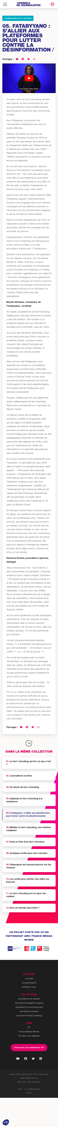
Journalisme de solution (29, 999)
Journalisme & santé (29, 1012)
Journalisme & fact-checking (17, 18)
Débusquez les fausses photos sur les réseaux (28, 866)
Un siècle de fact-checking (22, 787)
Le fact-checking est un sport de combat (26, 895)
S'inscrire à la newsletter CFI (29, 1048)
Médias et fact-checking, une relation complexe (28, 829)
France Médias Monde (29, 1032)
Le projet (29, 979)
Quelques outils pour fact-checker (27, 853)
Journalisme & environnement (29, 1007)
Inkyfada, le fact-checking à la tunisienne (24, 800)
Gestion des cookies (29, 1082)
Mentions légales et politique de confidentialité (29, 1076)
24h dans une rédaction (29, 1036)
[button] (5, 1122)
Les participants (29, 983)
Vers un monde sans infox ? (23, 908)
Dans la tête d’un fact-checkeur (25, 842)
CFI (29, 1028)
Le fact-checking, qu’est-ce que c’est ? (28, 763)
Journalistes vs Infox (19, 776)
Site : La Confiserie (29, 1089)
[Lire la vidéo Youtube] (29, 78)
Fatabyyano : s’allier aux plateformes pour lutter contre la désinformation (28, 814)
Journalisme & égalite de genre (29, 1003)
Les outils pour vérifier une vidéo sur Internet (27, 880)
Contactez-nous (29, 987)
